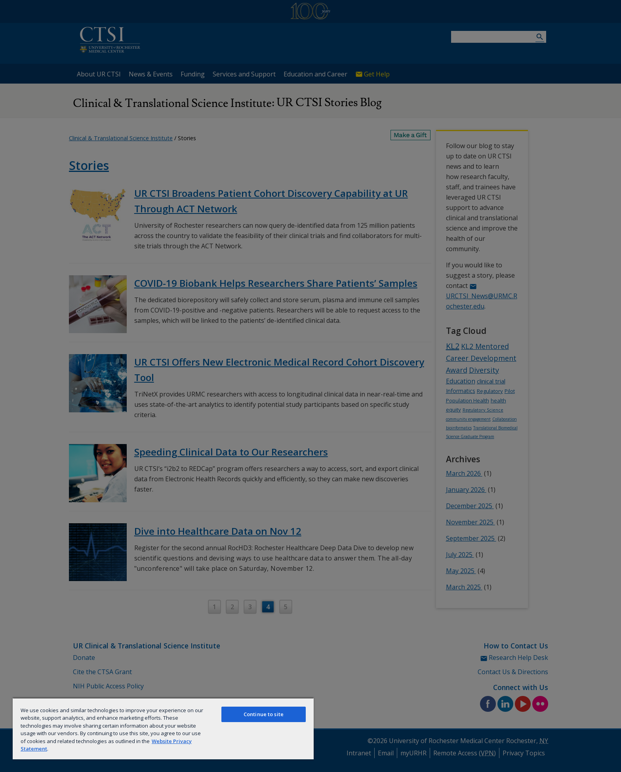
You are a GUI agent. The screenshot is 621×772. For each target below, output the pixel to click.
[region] (163, 728)
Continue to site (264, 714)
